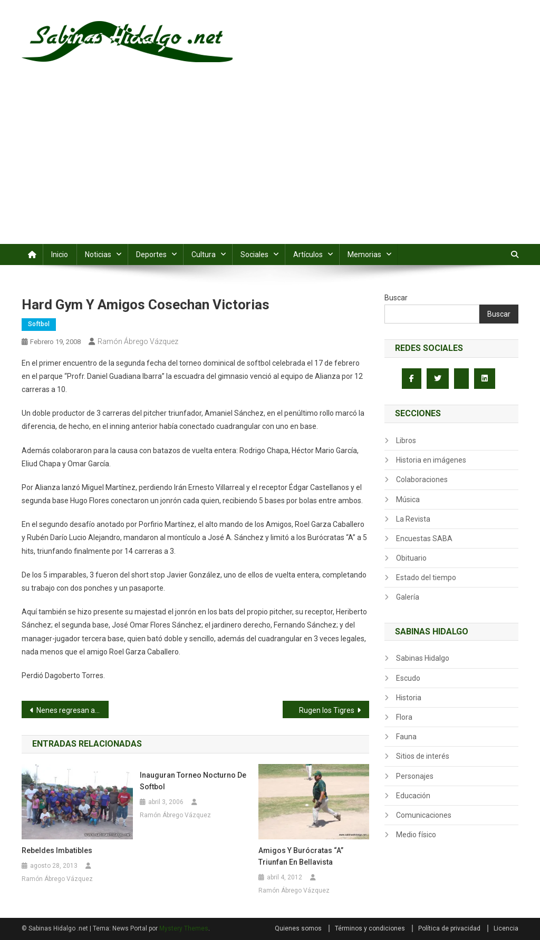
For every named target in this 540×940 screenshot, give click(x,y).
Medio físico (416, 834)
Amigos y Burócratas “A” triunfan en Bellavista (300, 856)
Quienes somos (298, 928)
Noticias (98, 254)
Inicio (59, 254)
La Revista (413, 519)
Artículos (308, 254)
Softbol (39, 324)
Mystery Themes (183, 928)
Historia (408, 697)
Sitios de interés (422, 756)
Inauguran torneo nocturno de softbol (193, 781)
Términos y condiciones (370, 928)
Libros (406, 440)
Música (408, 499)
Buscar (396, 297)
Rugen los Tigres (326, 710)
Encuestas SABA (424, 538)
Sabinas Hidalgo (422, 658)
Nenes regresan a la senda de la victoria (72, 710)
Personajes (414, 776)
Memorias (364, 254)
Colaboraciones (422, 479)
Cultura (203, 254)
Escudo (408, 678)
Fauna (406, 736)
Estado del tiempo (426, 577)
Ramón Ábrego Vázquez (138, 341)
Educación (413, 795)
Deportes (151, 254)
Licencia (506, 928)
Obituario (411, 558)
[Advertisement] (270, 165)
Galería (407, 597)
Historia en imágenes (431, 460)
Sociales (254, 254)
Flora (404, 717)
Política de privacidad (449, 928)
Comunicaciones (423, 815)
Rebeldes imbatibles (57, 850)
